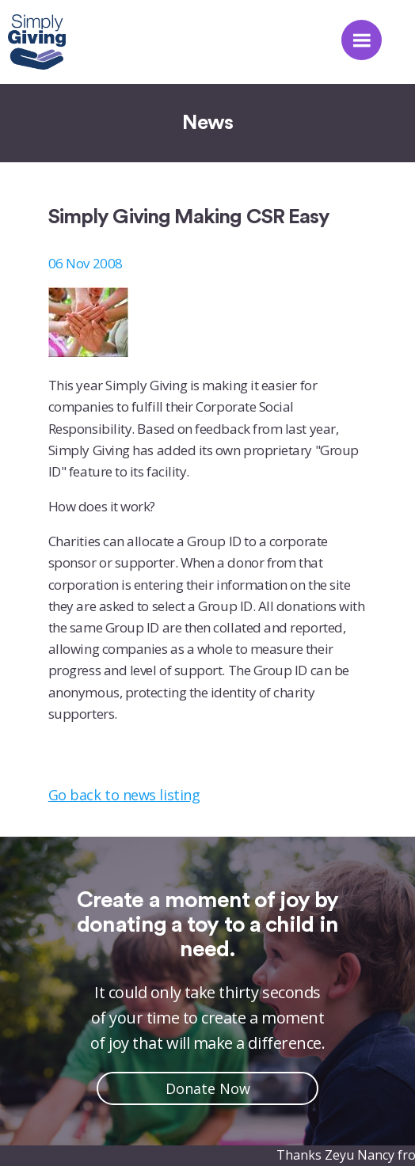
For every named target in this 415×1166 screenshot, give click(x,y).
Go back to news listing (124, 794)
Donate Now (208, 1088)
